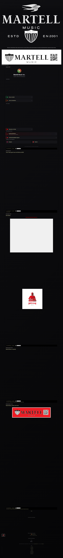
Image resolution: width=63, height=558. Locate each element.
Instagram (9, 142)
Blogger (43, 543)
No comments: (13, 148)
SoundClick (31, 552)
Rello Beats (8, 215)
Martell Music (34, 534)
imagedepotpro (36, 543)
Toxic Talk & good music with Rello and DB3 (15, 152)
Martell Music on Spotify (11, 349)
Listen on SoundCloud (19, 100)
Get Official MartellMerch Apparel (31, 137)
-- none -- (31, 235)
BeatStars (32, 553)
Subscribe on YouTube (19, 129)
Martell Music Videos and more (12, 405)
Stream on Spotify (19, 97)
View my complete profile (33, 535)
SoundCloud (32, 551)
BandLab (35, 142)
